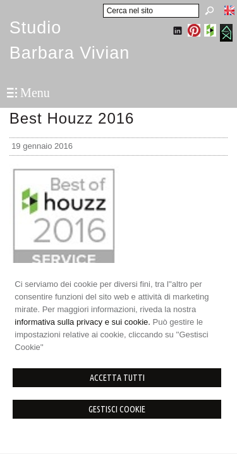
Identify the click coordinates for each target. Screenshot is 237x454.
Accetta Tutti (117, 378)
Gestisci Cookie (116, 409)
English (229, 10)
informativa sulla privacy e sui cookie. (82, 322)
